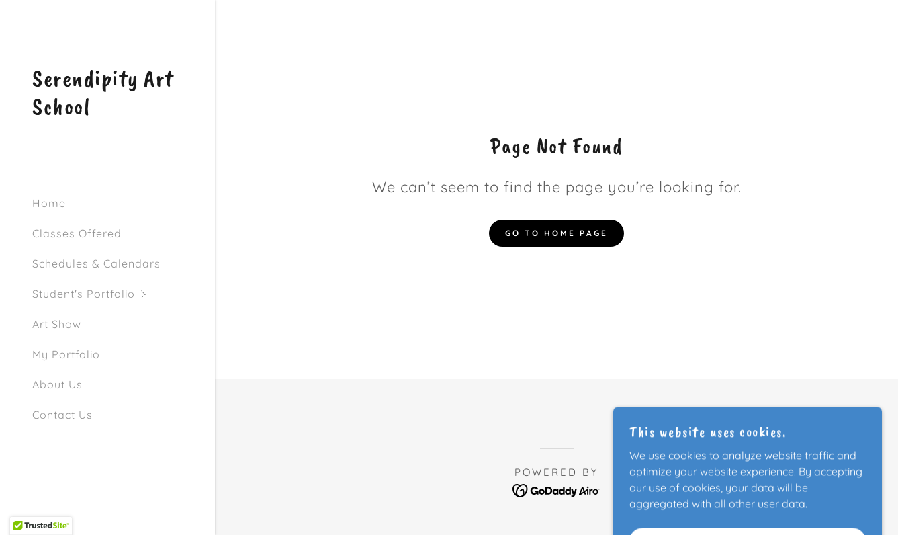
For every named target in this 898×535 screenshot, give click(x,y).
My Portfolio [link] (66, 354)
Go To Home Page (556, 233)
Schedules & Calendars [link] (96, 263)
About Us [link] (57, 384)
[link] (107, 110)
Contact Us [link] (62, 414)
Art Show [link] (56, 324)
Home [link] (49, 203)
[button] (123, 294)
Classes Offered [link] (77, 233)
